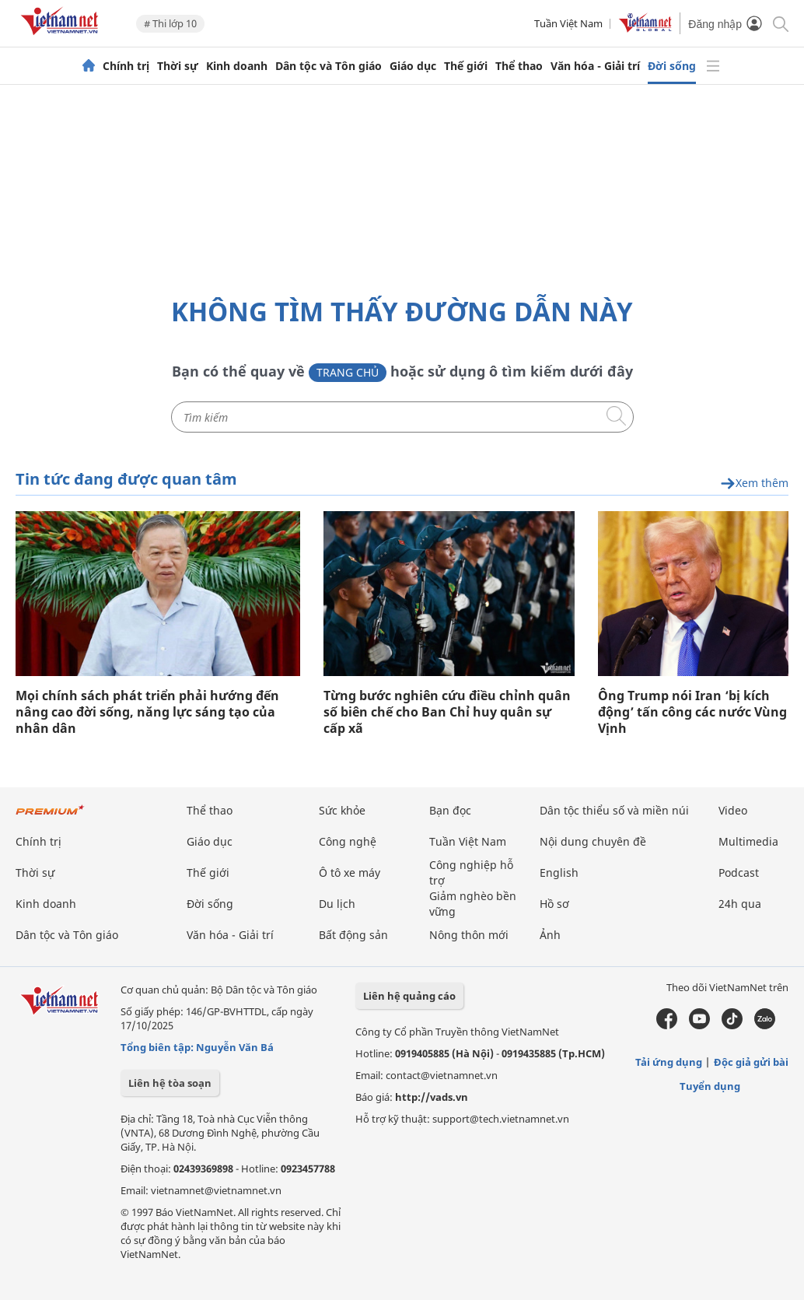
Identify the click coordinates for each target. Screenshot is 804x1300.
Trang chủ (347, 372)
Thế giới (466, 66)
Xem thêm (754, 483)
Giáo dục (413, 66)
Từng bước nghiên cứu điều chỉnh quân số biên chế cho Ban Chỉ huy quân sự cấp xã (447, 712)
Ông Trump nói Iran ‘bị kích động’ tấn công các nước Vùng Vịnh (692, 712)
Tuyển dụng (710, 1086)
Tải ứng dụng (668, 1062)
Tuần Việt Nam (568, 23)
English (559, 872)
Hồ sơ (554, 903)
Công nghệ (347, 841)
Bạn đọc (450, 810)
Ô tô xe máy (349, 872)
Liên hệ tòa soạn (169, 1083)
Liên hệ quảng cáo (409, 996)
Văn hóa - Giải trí (595, 66)
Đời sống (672, 66)
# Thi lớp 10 (170, 23)
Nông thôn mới (469, 934)
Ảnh (550, 934)
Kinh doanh (236, 66)
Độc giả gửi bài (751, 1062)
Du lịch (337, 903)
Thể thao (519, 66)
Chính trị (126, 66)
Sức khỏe (342, 810)
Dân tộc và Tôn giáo (328, 66)
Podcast (738, 872)
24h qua (739, 903)
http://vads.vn (431, 1097)
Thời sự (177, 66)
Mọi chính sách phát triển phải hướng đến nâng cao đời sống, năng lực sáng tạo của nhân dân (147, 712)
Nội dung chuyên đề (593, 841)
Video (732, 810)
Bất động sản (353, 934)
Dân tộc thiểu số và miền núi (614, 810)
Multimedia (748, 841)
